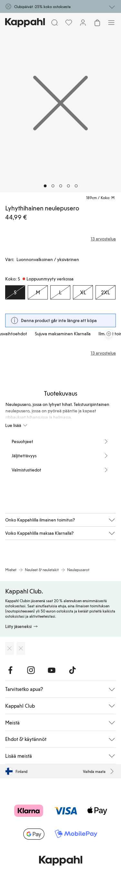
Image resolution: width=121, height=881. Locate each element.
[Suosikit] (69, 22)
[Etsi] (54, 22)
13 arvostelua (103, 353)
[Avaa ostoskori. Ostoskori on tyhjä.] (97, 22)
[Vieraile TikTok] (72, 670)
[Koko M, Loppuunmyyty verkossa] (38, 292)
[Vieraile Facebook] (10, 670)
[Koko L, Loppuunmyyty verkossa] (60, 292)
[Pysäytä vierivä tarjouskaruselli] (109, 334)
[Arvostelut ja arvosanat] (60, 239)
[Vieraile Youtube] (51, 670)
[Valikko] (111, 22)
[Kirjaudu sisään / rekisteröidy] (83, 22)
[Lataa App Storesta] (9, 648)
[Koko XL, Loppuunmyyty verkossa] (83, 292)
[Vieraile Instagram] (31, 670)
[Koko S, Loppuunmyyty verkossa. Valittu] (15, 292)
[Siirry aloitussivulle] (25, 22)
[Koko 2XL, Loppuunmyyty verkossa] (106, 292)
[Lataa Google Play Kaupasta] (20, 648)
